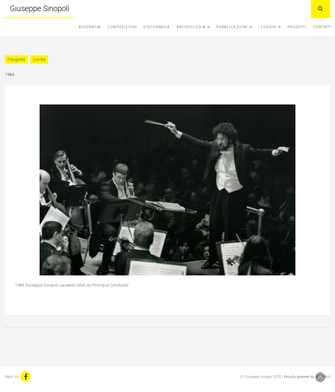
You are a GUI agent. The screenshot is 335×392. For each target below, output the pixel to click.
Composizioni (122, 27)
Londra (39, 59)
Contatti (322, 27)
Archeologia (193, 27)
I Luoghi (269, 27)
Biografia (90, 27)
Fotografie (16, 59)
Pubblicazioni (234, 27)
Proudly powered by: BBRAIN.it (307, 377)
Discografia (156, 27)
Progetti (297, 27)
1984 (9, 74)
